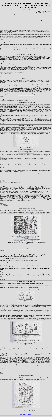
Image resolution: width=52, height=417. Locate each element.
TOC (27, 415)
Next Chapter (30, 415)
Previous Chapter (22, 415)
